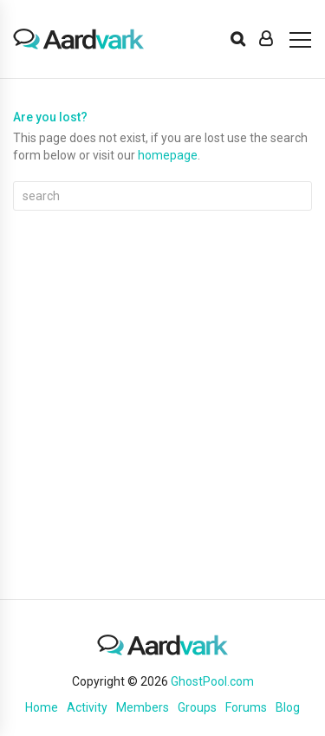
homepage (168, 155)
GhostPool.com (212, 681)
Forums (246, 707)
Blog (288, 707)
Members (142, 707)
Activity (87, 707)
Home (41, 707)
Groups (197, 707)
